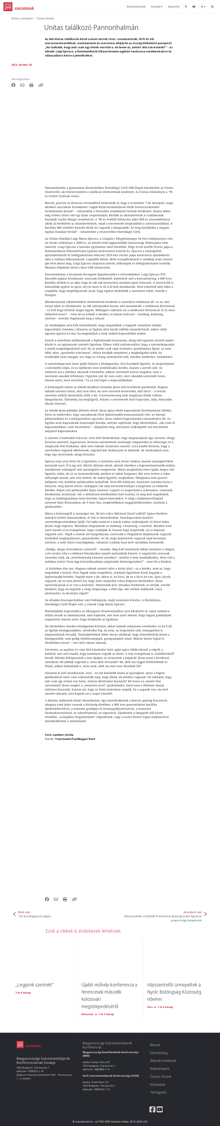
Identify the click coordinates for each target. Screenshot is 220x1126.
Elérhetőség (159, 1052)
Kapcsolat (174, 6)
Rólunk (155, 1044)
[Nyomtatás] (33, 85)
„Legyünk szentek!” (35, 984)
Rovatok (155, 6)
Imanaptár (158, 1084)
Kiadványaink (160, 1068)
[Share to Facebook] (15, 85)
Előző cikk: (34, 914)
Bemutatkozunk (136, 6)
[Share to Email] (23, 85)
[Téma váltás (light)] (203, 6)
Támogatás (158, 1092)
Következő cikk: (163, 916)
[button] (41, 85)
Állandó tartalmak (163, 1060)
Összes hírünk (45, 18)
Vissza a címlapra (22, 18)
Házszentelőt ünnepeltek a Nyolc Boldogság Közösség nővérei (175, 991)
